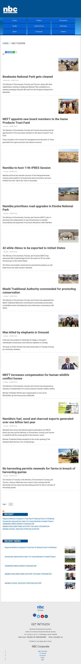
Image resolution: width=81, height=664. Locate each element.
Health (14, 26)
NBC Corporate (42, 651)
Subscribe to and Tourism (3, 511)
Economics (63, 20)
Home (15, 20)
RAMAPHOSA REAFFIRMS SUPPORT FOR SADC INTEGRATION (26, 526)
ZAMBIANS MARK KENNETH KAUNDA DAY (18, 524)
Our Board (43, 655)
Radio (42, 657)
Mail (42, 660)
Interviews (63, 26)
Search (63, 32)
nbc (40, 607)
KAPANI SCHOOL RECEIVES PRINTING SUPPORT (21, 529)
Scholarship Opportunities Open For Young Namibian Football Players (28, 521)
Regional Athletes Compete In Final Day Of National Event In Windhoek (28, 519)
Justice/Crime (39, 26)
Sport (15, 32)
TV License (42, 653)
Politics (39, 20)
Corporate (39, 32)
